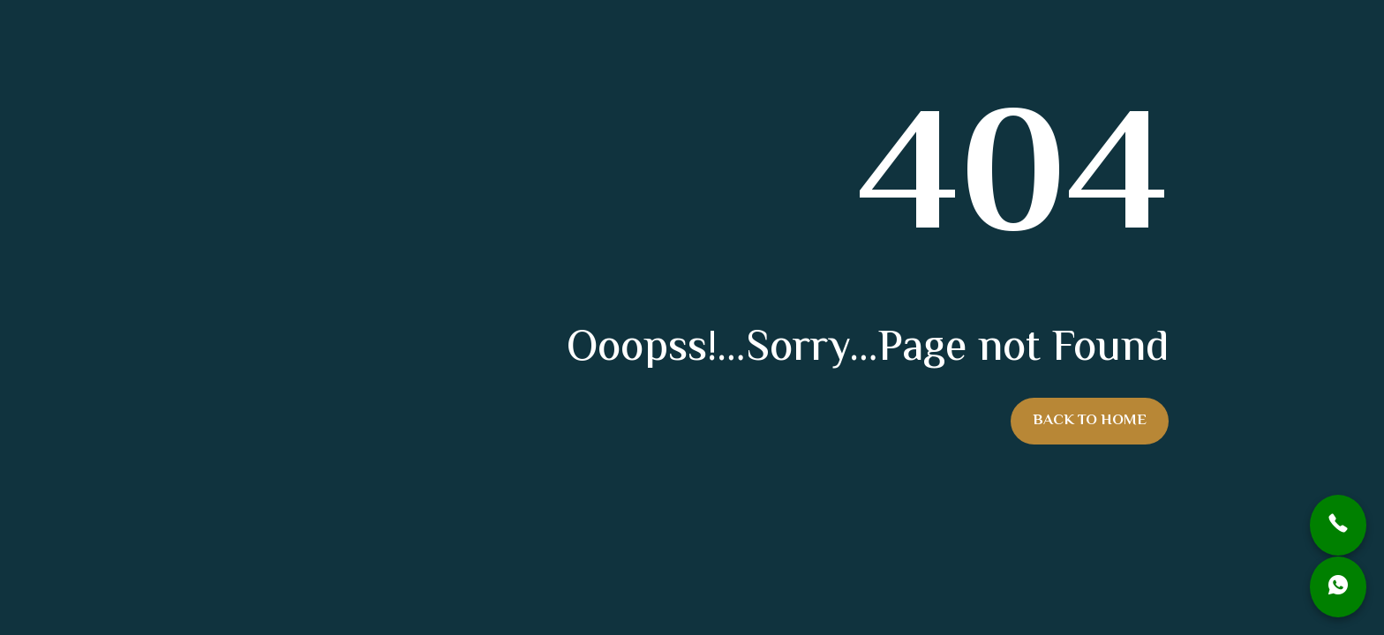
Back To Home (1090, 420)
